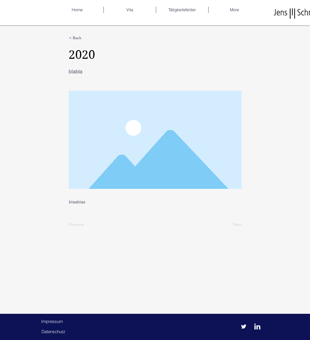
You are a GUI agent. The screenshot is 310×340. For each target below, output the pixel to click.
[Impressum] (52, 321)
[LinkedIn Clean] (257, 326)
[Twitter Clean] (244, 326)
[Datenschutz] (53, 331)
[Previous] (85, 224)
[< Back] (85, 38)
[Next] (229, 224)
